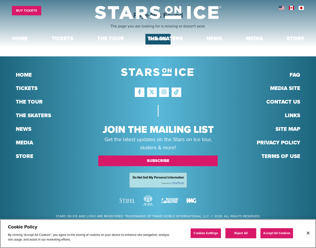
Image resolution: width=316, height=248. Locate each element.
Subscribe (158, 160)
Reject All (241, 233)
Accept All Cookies (276, 233)
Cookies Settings (206, 233)
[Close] (308, 232)
